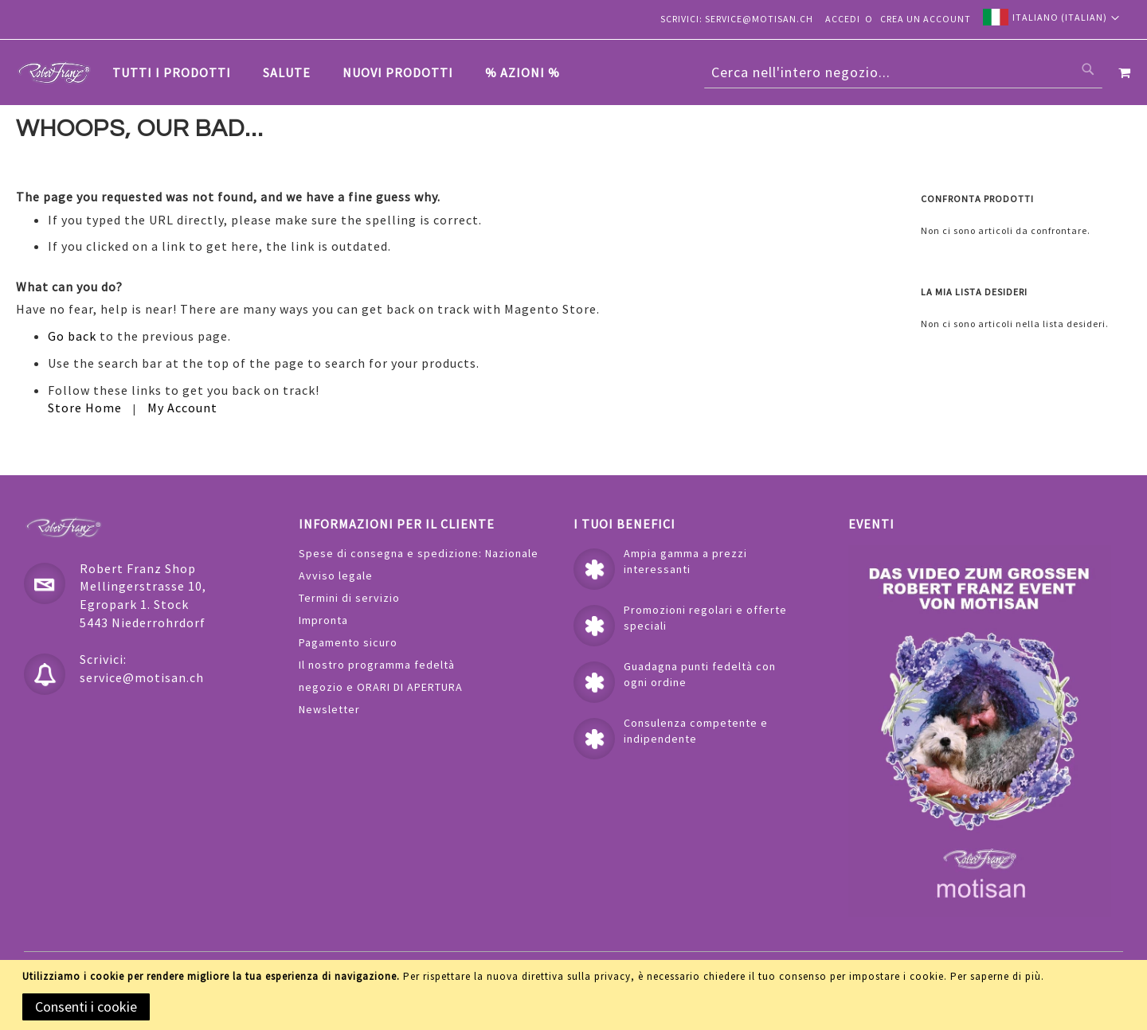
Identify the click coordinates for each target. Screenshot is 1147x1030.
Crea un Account (925, 19)
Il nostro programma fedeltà (377, 664)
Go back (72, 337)
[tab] (344, 73)
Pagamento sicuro (348, 642)
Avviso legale (336, 575)
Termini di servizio (349, 598)
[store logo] (54, 72)
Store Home (85, 408)
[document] (576, 995)
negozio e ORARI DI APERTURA (381, 687)
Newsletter (329, 709)
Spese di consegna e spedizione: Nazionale (418, 553)
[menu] (344, 73)
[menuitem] (179, 73)
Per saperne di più (995, 976)
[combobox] (903, 72)
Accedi (842, 19)
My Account (182, 408)
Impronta (323, 620)
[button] (1051, 17)
